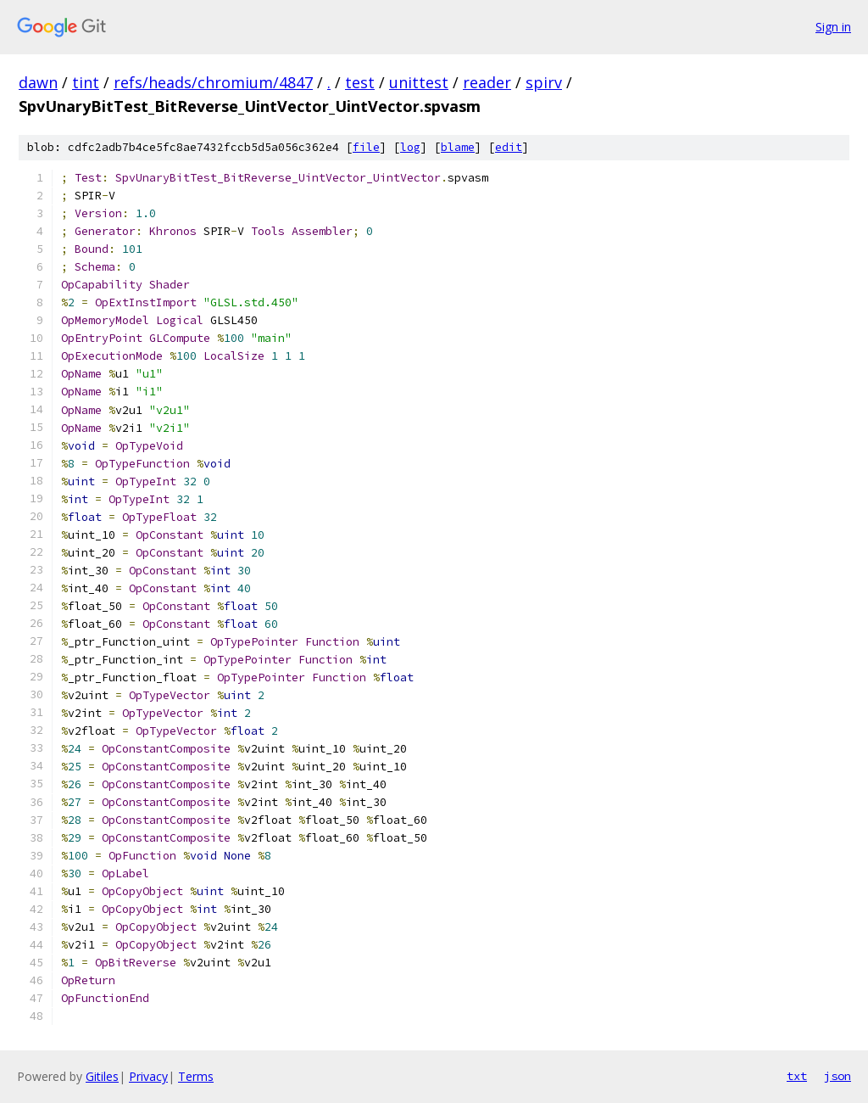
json (837, 1075)
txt (797, 1075)
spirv (544, 82)
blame (458, 147)
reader (487, 82)
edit (508, 147)
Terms (196, 1076)
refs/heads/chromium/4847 (213, 82)
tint (85, 82)
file (366, 147)
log (410, 147)
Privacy (148, 1076)
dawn (38, 82)
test (360, 82)
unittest (418, 82)
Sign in (833, 27)
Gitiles (102, 1076)
